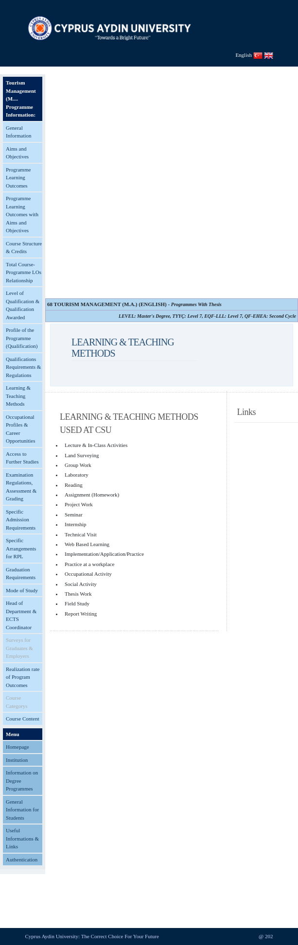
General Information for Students (22, 810)
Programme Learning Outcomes (18, 178)
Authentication (21, 859)
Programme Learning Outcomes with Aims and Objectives (22, 214)
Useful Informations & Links (22, 838)
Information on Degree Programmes (22, 780)
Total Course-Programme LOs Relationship (23, 272)
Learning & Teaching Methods (18, 396)
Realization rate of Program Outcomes (22, 677)
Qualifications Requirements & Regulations (23, 367)
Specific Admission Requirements (20, 520)
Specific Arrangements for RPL (21, 548)
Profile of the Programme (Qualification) (21, 338)
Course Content (22, 719)
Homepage (17, 747)
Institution (17, 760)
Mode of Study (22, 590)
